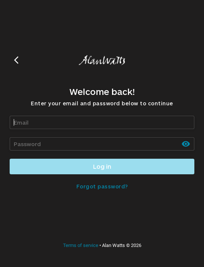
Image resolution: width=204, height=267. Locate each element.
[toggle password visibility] (186, 144)
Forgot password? (102, 186)
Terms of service (80, 245)
